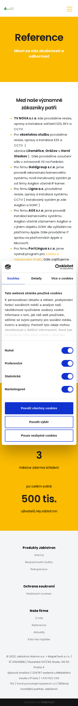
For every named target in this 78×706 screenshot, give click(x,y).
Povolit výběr (39, 422)
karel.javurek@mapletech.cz (36, 684)
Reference (39, 625)
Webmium (47, 702)
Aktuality (39, 632)
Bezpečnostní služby (39, 562)
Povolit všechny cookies (39, 408)
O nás (39, 618)
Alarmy (39, 555)
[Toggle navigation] (69, 8)
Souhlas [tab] (13, 278)
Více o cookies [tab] (62, 278)
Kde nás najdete (39, 639)
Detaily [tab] (36, 278)
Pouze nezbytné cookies (39, 435)
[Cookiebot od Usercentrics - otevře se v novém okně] (55, 267)
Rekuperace (39, 569)
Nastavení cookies (39, 594)
